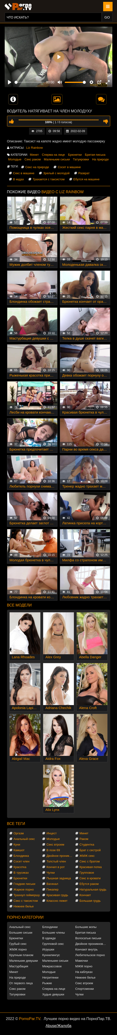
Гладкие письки (24, 884)
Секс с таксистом (26, 900)
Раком (83, 839)
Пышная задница (58, 878)
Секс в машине (23, 173)
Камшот (19, 850)
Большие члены (53, 932)
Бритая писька (95, 154)
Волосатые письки (88, 938)
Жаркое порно (24, 889)
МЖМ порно (83, 966)
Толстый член (56, 861)
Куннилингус (51, 955)
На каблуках (84, 972)
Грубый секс (18, 944)
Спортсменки (84, 989)
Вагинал (52, 884)
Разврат (84, 173)
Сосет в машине (69, 167)
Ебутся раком (89, 884)
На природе (100, 159)
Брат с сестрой (90, 850)
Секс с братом (89, 861)
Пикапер (52, 889)
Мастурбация (18, 966)
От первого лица (21, 983)
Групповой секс (53, 944)
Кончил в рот (55, 867)
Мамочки (81, 960)
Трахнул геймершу (27, 895)
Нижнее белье (24, 906)
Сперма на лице (53, 154)
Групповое (86, 872)
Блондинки (50, 927)
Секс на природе (37, 167)
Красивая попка (90, 867)
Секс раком (33, 159)
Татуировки (81, 159)
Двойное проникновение (60, 856)
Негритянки (50, 977)
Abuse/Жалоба (59, 1026)
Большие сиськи (20, 932)
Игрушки (48, 949)
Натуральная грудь (92, 889)
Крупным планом (21, 955)
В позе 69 (53, 850)
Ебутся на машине (86, 179)
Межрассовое (52, 966)
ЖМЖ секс (87, 856)
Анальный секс (24, 839)
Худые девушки (53, 994)
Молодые (15, 159)
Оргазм (19, 833)
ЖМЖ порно (18, 949)
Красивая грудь (57, 895)
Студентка (86, 844)
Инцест (51, 833)
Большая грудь (90, 900)
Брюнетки (75, 154)
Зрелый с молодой (56, 173)
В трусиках (21, 872)
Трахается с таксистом (48, 179)
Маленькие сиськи (57, 159)
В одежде (49, 938)
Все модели (19, 605)
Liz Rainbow (34, 147)
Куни (17, 844)
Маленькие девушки (23, 960)
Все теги (16, 824)
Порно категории (25, 917)
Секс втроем (55, 844)
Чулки (50, 872)
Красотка (20, 867)
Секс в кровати (90, 878)
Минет (34, 154)
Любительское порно (90, 955)
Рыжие (47, 983)
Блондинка (21, 856)
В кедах (18, 179)
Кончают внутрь (86, 949)
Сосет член (22, 861)
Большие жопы (86, 927)
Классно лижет (57, 900)
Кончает (85, 895)
